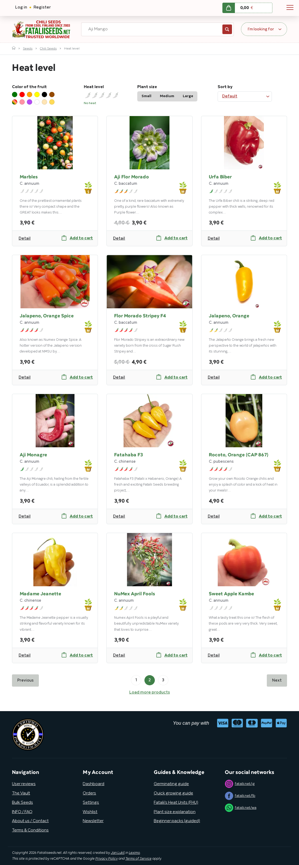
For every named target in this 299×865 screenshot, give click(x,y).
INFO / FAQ (22, 812)
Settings (91, 802)
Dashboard (93, 784)
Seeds (27, 49)
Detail (25, 238)
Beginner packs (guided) (177, 821)
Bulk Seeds (22, 802)
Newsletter (93, 821)
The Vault (21, 793)
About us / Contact (30, 821)
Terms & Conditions (30, 830)
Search (227, 29)
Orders (89, 793)
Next (277, 680)
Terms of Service (138, 859)
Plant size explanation (175, 812)
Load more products (149, 692)
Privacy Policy (106, 859)
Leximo (134, 853)
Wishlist (90, 812)
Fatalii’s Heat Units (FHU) (176, 802)
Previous (25, 680)
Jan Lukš (117, 853)
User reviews (24, 784)
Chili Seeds (48, 49)
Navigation (289, 7)
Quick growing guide (173, 793)
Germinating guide (171, 784)
